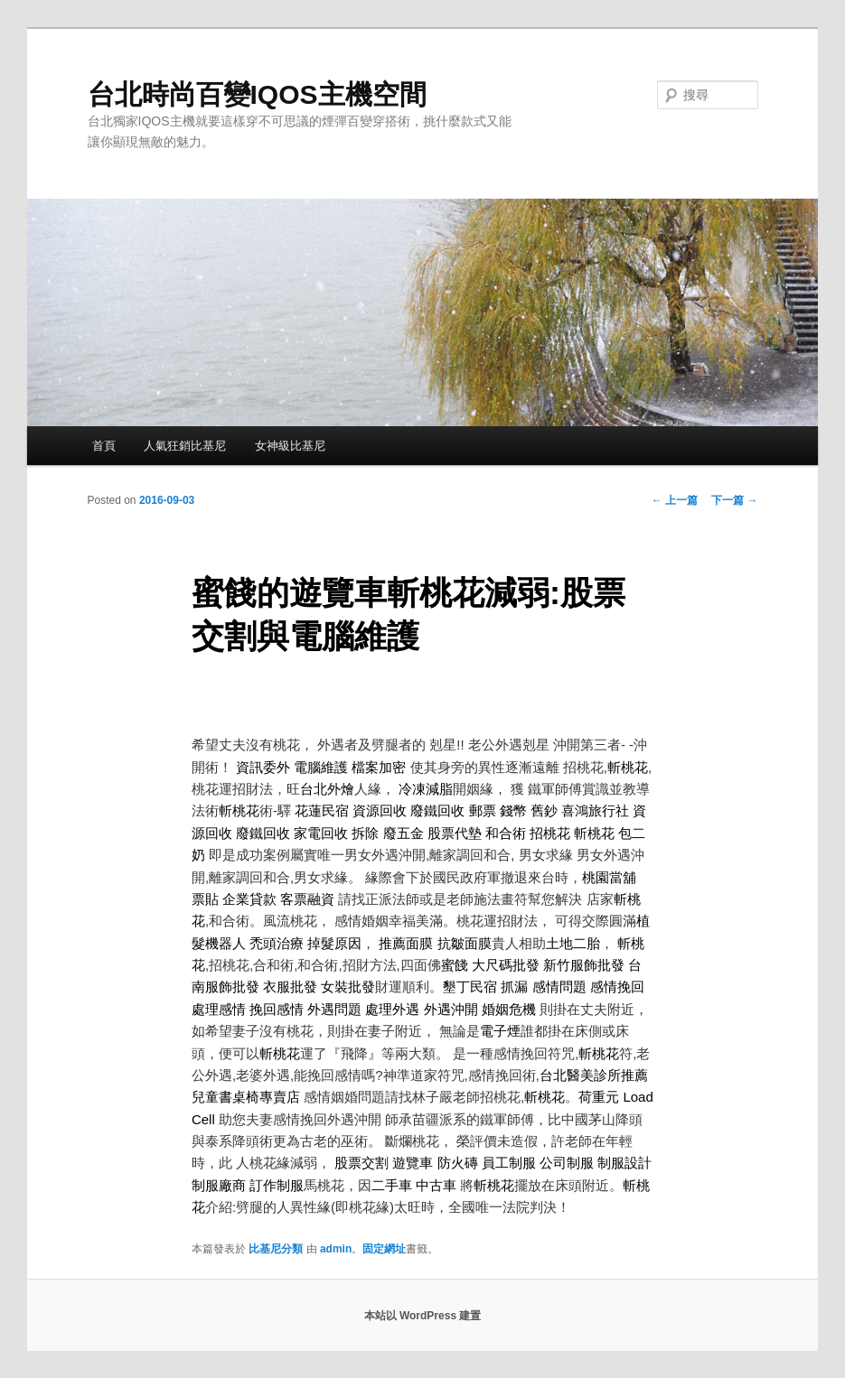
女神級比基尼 (290, 445)
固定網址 (384, 1249)
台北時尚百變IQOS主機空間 (257, 94)
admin (336, 1249)
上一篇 (675, 500)
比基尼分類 (276, 1249)
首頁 (104, 445)
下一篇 (734, 500)
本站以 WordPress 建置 (423, 1315)
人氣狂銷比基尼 (185, 445)
